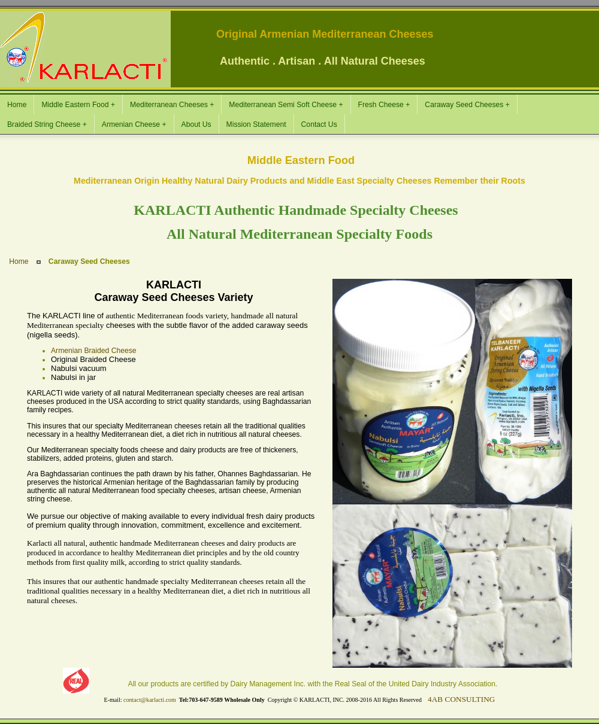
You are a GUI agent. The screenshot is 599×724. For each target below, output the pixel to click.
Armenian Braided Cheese (94, 350)
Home (18, 261)
